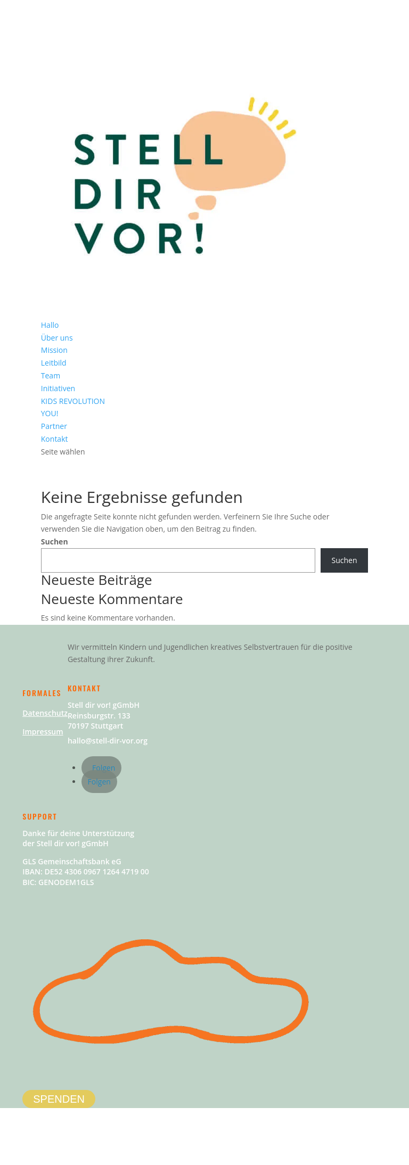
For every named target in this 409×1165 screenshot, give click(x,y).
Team (50, 375)
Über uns (57, 338)
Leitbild (54, 363)
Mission (54, 350)
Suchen (54, 541)
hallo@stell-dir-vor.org (108, 741)
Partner (54, 426)
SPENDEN (59, 1099)
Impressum (42, 731)
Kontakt (54, 439)
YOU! (50, 413)
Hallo (50, 325)
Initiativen (58, 388)
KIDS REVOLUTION (73, 401)
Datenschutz (45, 713)
